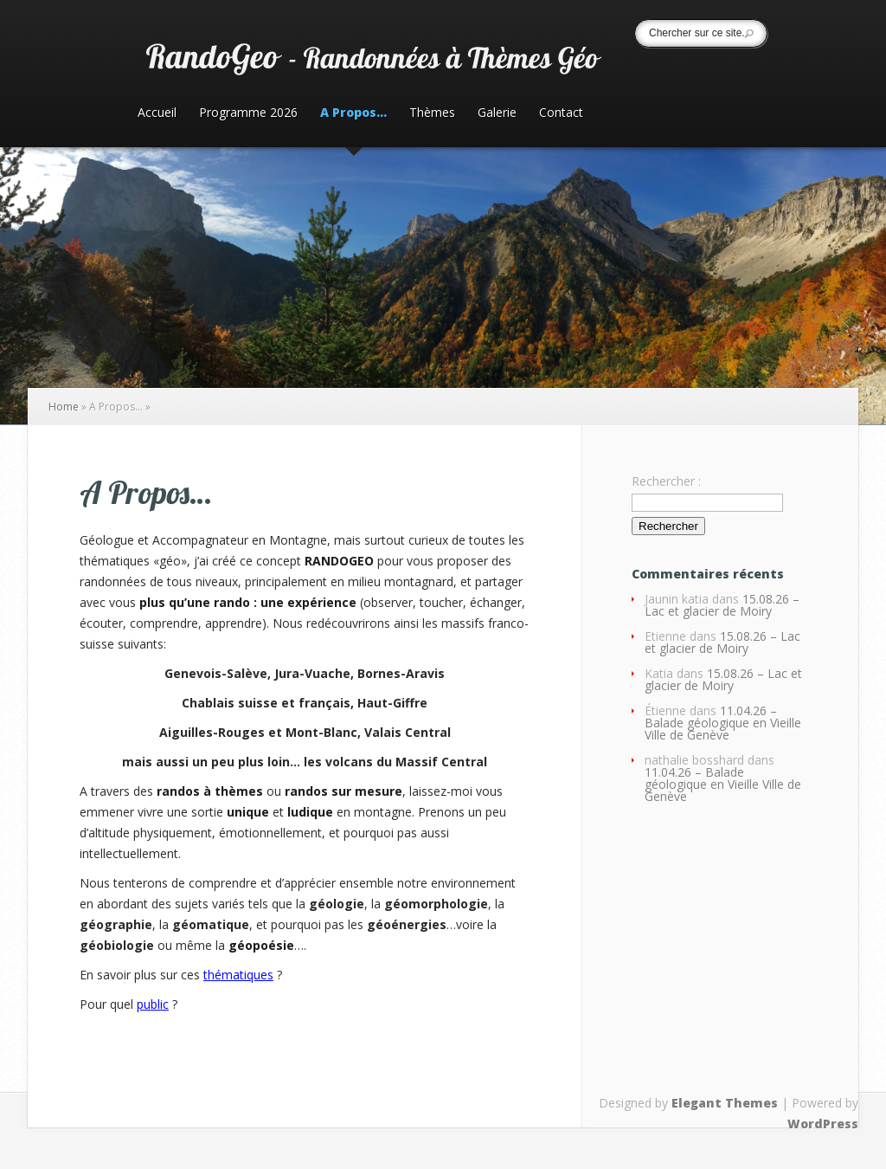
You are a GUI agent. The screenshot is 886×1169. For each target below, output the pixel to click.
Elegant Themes (724, 1103)
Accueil (157, 113)
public (153, 1004)
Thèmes (432, 113)
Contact (561, 113)
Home (63, 406)
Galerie (497, 113)
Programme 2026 (248, 113)
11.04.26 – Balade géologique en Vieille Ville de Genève (723, 722)
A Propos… (353, 113)
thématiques (238, 974)
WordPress (822, 1123)
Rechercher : (666, 481)
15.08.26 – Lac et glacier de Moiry (722, 605)
